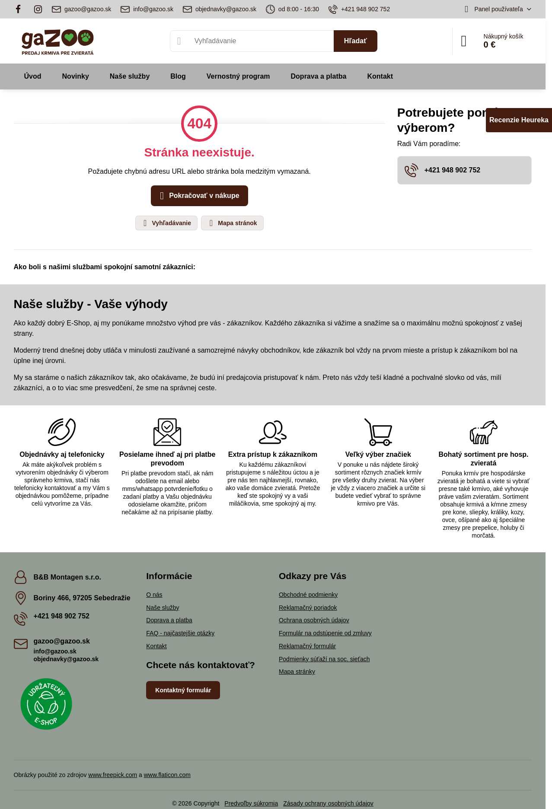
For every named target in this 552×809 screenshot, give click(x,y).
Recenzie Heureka (519, 120)
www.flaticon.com (167, 774)
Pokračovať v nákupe (198, 196)
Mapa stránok (232, 223)
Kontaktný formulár (183, 690)
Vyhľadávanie (166, 223)
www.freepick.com (112, 774)
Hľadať (355, 41)
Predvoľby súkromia (251, 803)
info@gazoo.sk (55, 651)
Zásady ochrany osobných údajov (328, 803)
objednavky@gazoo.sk (66, 659)
